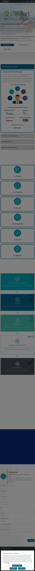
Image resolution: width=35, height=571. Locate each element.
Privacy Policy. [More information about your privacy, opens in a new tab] (7, 568)
